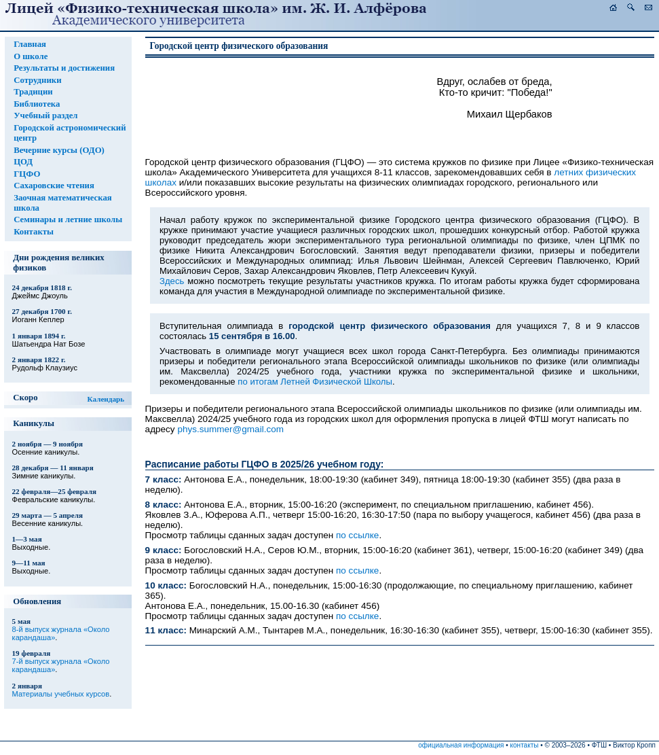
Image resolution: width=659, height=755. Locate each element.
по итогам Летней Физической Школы (315, 381)
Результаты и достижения (64, 68)
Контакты (34, 231)
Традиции (33, 91)
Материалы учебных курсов (61, 694)
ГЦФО (27, 174)
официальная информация (461, 745)
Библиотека (37, 104)
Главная (30, 44)
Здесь (171, 281)
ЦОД (23, 161)
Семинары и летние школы (68, 219)
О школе (31, 56)
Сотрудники (37, 80)
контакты (524, 745)
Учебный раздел (45, 115)
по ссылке (357, 535)
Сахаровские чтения (54, 185)
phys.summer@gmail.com (230, 429)
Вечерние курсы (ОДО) (59, 150)
